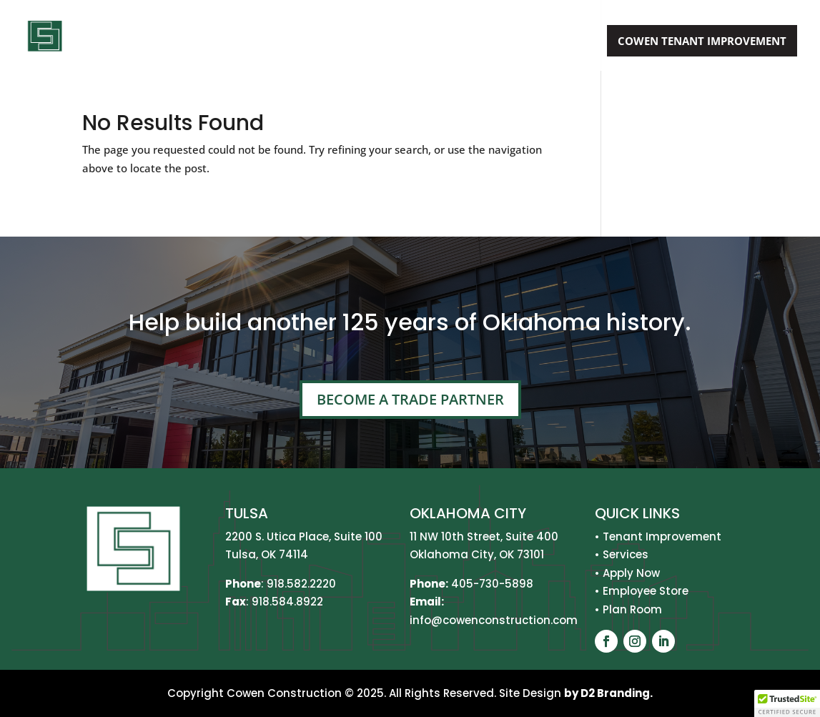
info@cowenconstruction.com (494, 620)
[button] (787, 703)
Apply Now (556, 42)
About (309, 42)
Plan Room (632, 609)
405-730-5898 (492, 583)
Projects (467, 42)
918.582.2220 (301, 583)
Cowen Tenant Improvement (702, 41)
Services (385, 42)
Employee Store (645, 590)
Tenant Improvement (662, 536)
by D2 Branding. (608, 693)
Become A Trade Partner (410, 399)
